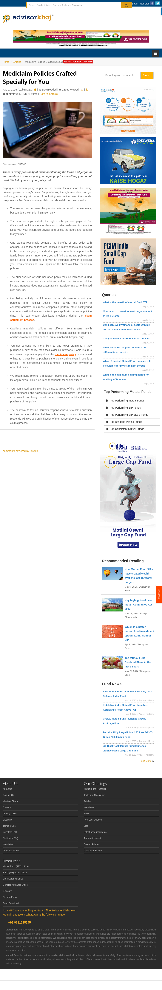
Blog (86, 826)
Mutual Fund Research (95, 789)
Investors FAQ (10, 832)
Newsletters (9, 844)
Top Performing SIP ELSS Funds (127, 414)
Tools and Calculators (94, 795)
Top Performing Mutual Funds (125, 400)
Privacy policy (9, 813)
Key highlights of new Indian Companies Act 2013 (138, 604)
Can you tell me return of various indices (126, 338)
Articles (87, 801)
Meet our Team (10, 801)
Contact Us (8, 795)
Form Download (11, 903)
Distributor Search (93, 850)
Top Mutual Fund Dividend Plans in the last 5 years (138, 662)
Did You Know (10, 897)
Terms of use (9, 826)
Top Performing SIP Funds (123, 407)
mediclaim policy (65, 354)
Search (147, 75)
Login (135, 3)
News (87, 813)
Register (144, 3)
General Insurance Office (15, 885)
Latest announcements (95, 832)
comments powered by (20, 450)
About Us (7, 789)
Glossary (7, 891)
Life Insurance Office (13, 878)
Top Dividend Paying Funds (124, 421)
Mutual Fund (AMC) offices (16, 866)
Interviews (89, 807)
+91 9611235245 (19, 922)
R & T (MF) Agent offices (15, 872)
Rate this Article (49, 93)
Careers (7, 807)
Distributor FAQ (10, 838)
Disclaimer (8, 819)
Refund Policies (91, 844)
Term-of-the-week (92, 838)
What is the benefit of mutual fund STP (125, 302)
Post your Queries (93, 819)
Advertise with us (11, 850)
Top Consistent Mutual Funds (125, 428)
